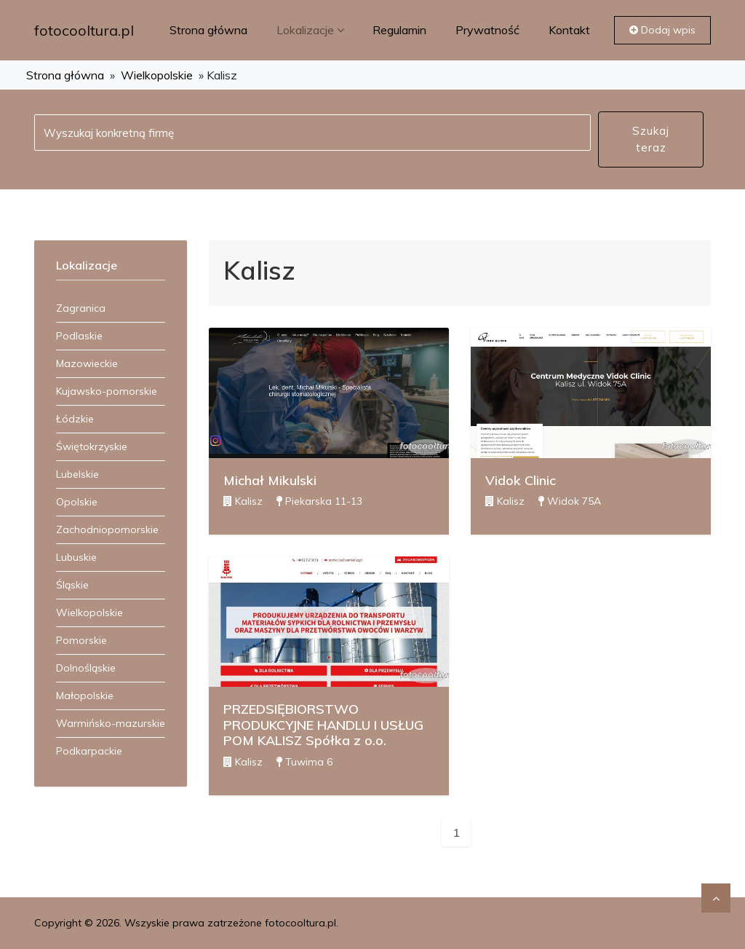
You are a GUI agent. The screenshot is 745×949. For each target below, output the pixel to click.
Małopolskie (84, 695)
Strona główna (208, 30)
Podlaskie (79, 335)
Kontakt (569, 30)
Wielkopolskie (157, 75)
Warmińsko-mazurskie (110, 723)
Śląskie (72, 584)
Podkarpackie (89, 750)
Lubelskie (77, 474)
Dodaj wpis (662, 29)
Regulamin (399, 30)
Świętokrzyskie (91, 446)
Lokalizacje (311, 30)
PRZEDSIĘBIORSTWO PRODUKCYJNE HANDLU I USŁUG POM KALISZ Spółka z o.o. (323, 725)
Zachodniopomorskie (107, 529)
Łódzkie (75, 418)
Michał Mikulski (269, 480)
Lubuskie (76, 557)
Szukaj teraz (650, 139)
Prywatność (487, 30)
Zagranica (80, 308)
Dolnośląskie (86, 667)
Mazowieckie (87, 363)
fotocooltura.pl (84, 30)
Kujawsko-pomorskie (106, 391)
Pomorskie (81, 640)
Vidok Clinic (520, 480)
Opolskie (76, 501)
